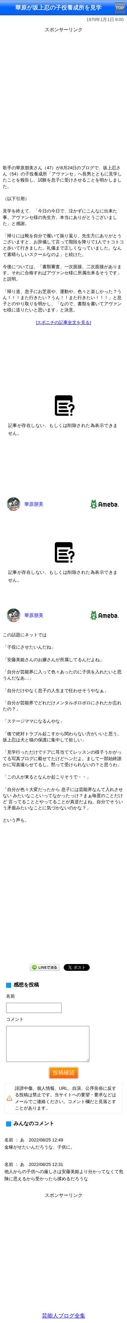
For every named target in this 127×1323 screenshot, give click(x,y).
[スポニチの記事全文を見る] (63, 322)
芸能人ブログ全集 (63, 1316)
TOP (120, 7)
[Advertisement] (63, 98)
